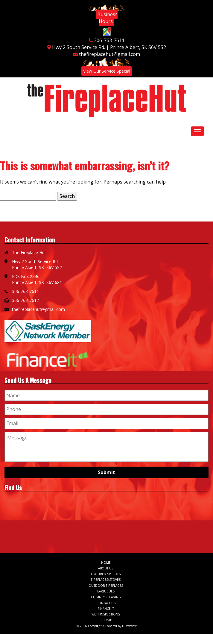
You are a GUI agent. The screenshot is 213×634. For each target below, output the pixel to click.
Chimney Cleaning (106, 597)
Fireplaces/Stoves (106, 580)
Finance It (106, 608)
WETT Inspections (106, 614)
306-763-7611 (109, 40)
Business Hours (107, 18)
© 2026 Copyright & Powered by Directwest (107, 626)
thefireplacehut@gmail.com (109, 54)
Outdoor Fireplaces (106, 585)
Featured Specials (106, 574)
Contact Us (105, 603)
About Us (105, 568)
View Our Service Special (106, 71)
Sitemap (106, 620)
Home (106, 562)
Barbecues (106, 591)
